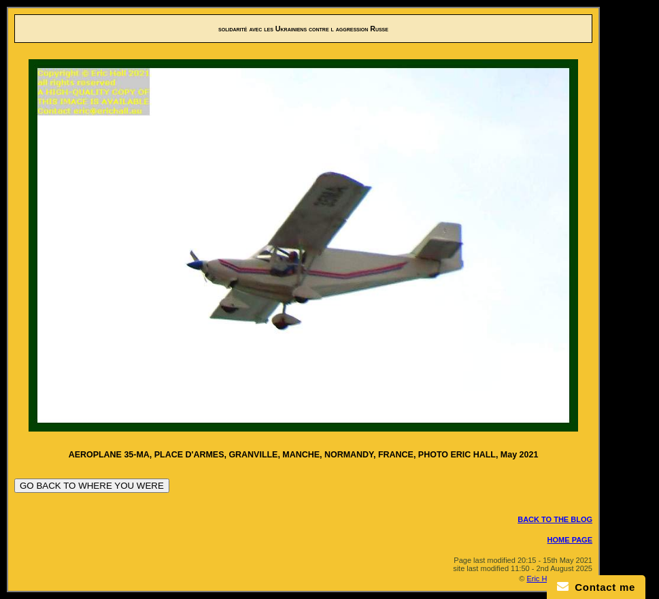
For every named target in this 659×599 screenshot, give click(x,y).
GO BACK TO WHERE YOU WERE (92, 486)
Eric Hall (540, 578)
